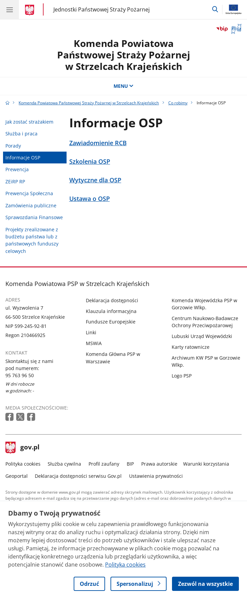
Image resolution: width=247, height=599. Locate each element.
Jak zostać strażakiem (29, 122)
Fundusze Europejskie (110, 321)
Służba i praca (21, 133)
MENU (124, 86)
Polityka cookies (23, 464)
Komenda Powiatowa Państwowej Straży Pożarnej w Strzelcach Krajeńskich (123, 55)
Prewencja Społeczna (29, 193)
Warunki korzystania (206, 464)
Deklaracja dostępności (112, 300)
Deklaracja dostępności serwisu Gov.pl (78, 476)
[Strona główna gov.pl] (30, 10)
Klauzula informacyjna (111, 311)
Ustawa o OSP (89, 199)
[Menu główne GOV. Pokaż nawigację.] (9, 9)
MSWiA (94, 343)
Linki (91, 332)
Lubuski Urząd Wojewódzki (202, 336)
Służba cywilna (64, 464)
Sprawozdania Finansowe (34, 217)
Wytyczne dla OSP (95, 180)
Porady (13, 145)
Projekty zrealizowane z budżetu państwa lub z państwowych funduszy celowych (31, 240)
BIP (130, 464)
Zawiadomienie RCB (98, 143)
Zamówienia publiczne (30, 205)
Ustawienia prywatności (156, 476)
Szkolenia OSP (89, 161)
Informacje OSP (22, 157)
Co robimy (178, 103)
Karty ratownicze (190, 347)
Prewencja (17, 169)
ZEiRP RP (15, 181)
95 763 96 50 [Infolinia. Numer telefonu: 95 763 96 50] (19, 375)
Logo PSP (182, 375)
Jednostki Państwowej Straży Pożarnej (101, 9)
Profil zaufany (104, 464)
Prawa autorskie (159, 464)
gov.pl (22, 448)
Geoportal (16, 476)
